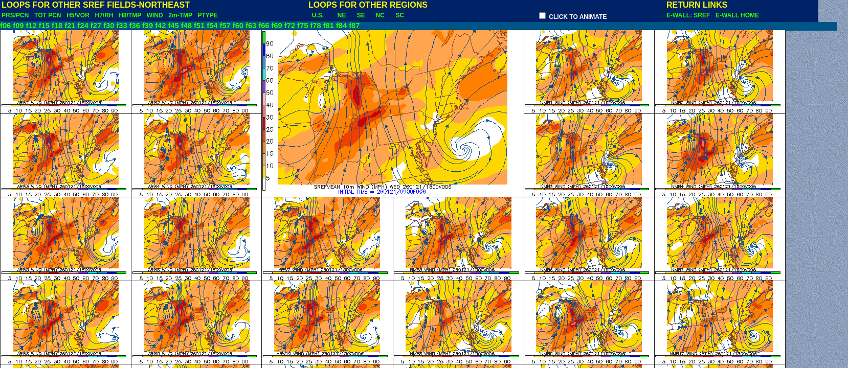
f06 (5, 25)
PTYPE (207, 15)
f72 (289, 25)
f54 (212, 25)
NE (342, 15)
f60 (238, 25)
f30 (108, 25)
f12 (31, 25)
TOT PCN (47, 15)
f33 (121, 25)
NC (380, 15)
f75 (302, 25)
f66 (263, 25)
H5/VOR (78, 15)
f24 (83, 25)
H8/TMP (130, 15)
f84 (341, 25)
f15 (44, 25)
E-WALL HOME (737, 15)
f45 (173, 25)
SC (399, 15)
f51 (199, 25)
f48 (186, 25)
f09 (18, 25)
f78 (315, 25)
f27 (96, 25)
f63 (251, 25)
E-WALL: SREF (689, 15)
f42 (160, 25)
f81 (328, 25)
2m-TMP (180, 15)
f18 (57, 25)
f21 (69, 25)
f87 (354, 25)
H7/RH (104, 15)
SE (361, 15)
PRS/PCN (15, 15)
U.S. (317, 15)
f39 (147, 25)
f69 (277, 25)
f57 (225, 25)
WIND (155, 15)
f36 (134, 25)
